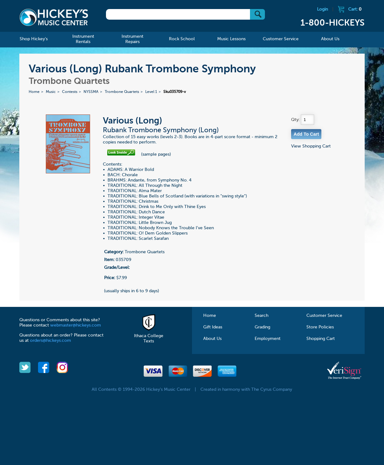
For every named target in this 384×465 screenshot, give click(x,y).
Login (322, 9)
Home (34, 92)
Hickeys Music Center (54, 17)
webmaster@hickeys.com (75, 325)
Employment (268, 339)
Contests (69, 92)
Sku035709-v (174, 92)
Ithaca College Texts (148, 335)
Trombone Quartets (122, 92)
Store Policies (320, 327)
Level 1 (151, 92)
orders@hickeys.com (50, 340)
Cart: (355, 9)
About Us (212, 339)
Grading (262, 327)
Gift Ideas (212, 327)
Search (261, 315)
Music (51, 92)
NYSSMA (91, 92)
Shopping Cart (320, 339)
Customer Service (324, 315)
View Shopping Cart (311, 146)
